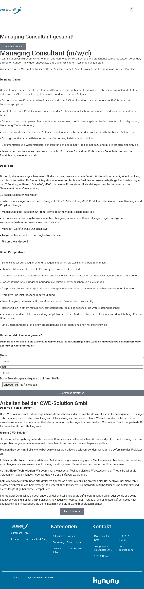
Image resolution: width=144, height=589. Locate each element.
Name (3, 355)
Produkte (72, 536)
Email (3, 367)
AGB (27, 532)
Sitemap (14, 539)
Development (74, 542)
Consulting (58, 542)
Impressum (16, 532)
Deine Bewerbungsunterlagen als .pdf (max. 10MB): (30, 378)
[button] (131, 9)
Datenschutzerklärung (36, 539)
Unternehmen (74, 548)
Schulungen (58, 536)
